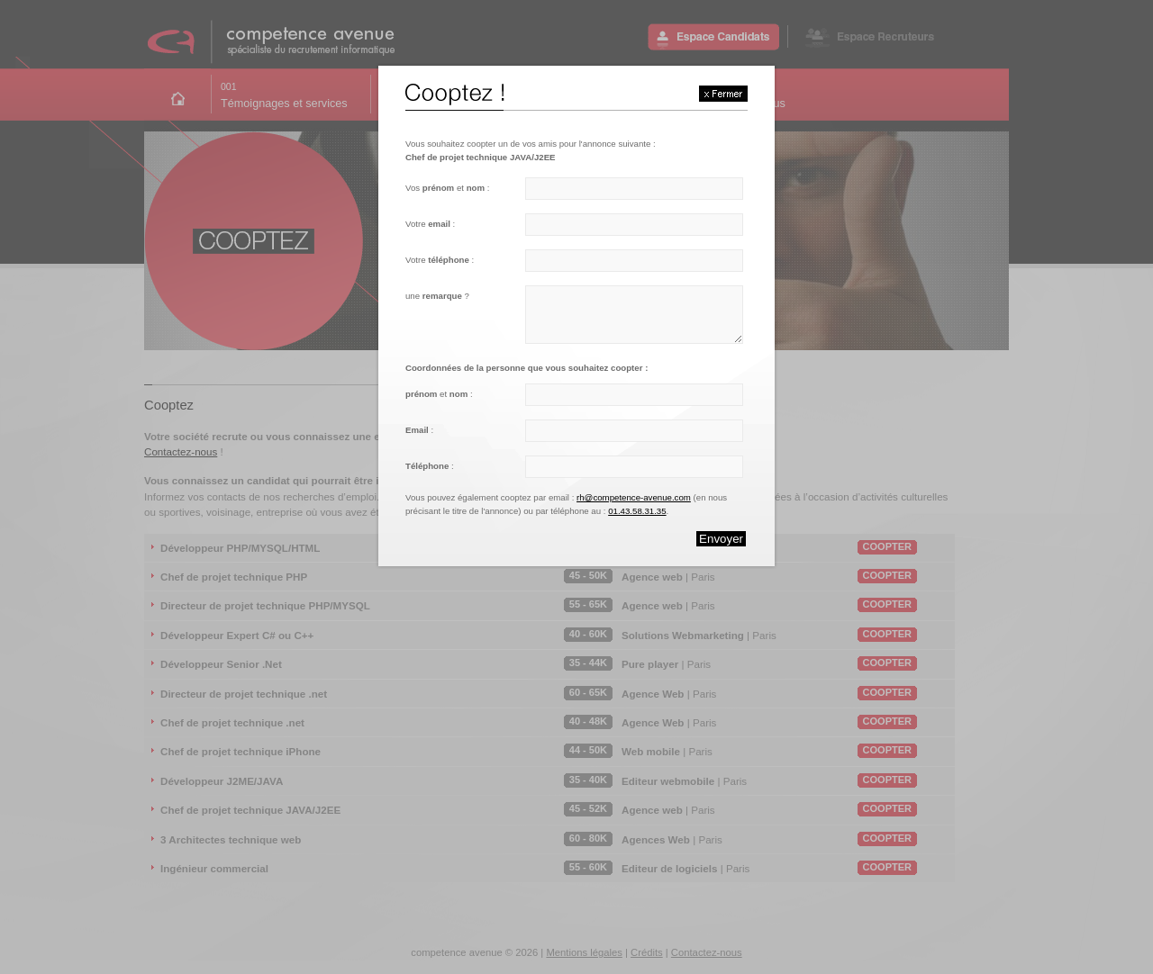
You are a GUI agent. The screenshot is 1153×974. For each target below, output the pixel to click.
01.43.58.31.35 (637, 511)
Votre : (430, 224)
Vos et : (447, 188)
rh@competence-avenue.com (633, 497)
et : (439, 394)
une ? (437, 296)
